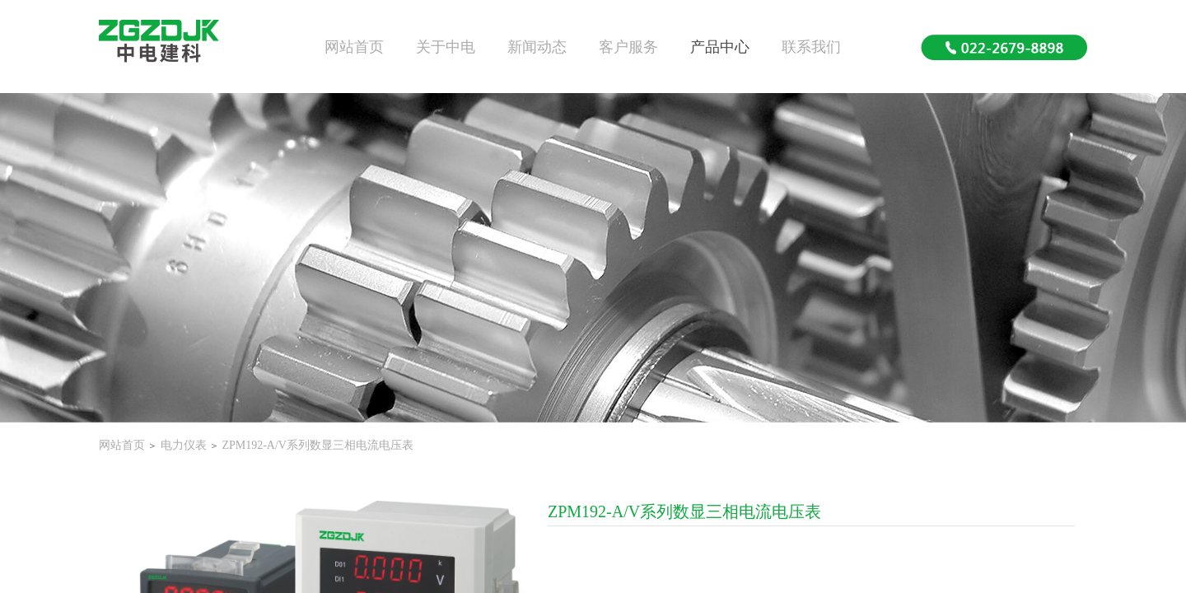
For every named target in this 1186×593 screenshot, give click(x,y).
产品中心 (719, 47)
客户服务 (628, 47)
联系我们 (811, 47)
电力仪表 (184, 445)
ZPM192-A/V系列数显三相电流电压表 (317, 445)
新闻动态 (537, 47)
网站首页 (354, 47)
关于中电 (445, 47)
